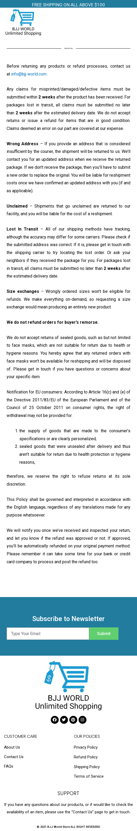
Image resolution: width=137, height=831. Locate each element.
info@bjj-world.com (29, 74)
